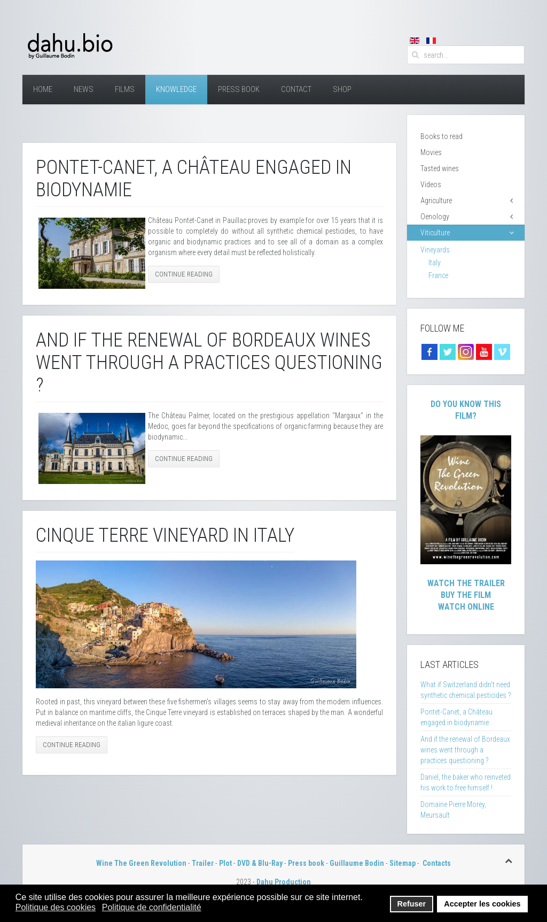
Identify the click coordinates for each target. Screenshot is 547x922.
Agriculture (436, 200)
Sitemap (402, 863)
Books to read (441, 136)
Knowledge (176, 89)
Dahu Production (283, 882)
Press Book (239, 89)
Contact (296, 89)
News (83, 89)
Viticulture (435, 232)
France (438, 275)
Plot (225, 863)
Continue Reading (184, 274)
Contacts (437, 863)
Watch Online (466, 607)
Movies (431, 152)
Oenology (434, 216)
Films (125, 89)
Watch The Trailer (466, 583)
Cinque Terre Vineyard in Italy (165, 535)
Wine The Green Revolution (141, 863)
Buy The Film (466, 595)
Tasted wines (439, 168)
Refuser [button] (411, 904)
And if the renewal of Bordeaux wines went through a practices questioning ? (209, 362)
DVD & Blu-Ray (260, 863)
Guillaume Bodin (357, 863)
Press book (306, 863)
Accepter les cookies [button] (482, 904)
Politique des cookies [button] (55, 907)
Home (42, 89)
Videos (430, 184)
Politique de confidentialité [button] (151, 907)
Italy (434, 262)
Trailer (203, 863)
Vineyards (435, 249)
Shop (342, 89)
